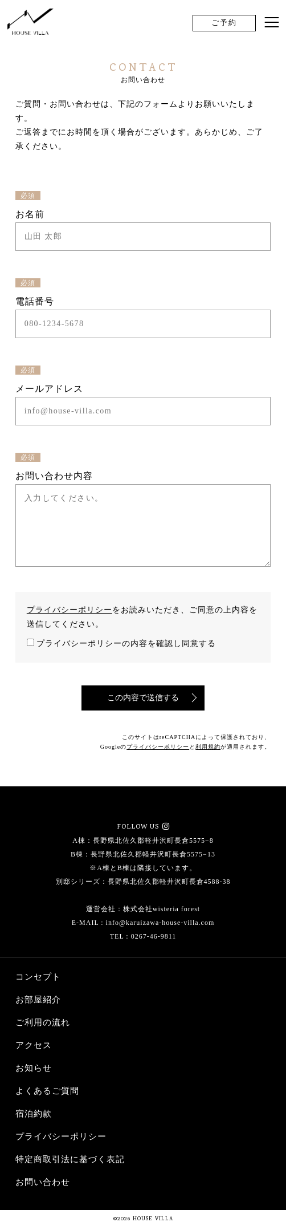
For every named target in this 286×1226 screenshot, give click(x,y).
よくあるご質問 (47, 1090)
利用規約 (207, 747)
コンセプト (38, 976)
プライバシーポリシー (69, 610)
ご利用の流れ (42, 1022)
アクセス (33, 1045)
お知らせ (33, 1068)
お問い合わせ (42, 1182)
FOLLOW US (139, 827)
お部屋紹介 (38, 999)
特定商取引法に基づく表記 (70, 1159)
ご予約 (224, 22)
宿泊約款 (33, 1113)
